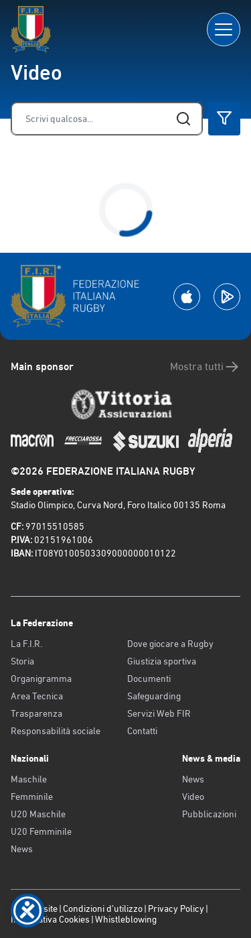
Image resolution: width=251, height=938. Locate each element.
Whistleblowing (126, 919)
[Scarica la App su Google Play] (227, 296)
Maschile (29, 779)
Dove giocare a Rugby (170, 643)
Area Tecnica (37, 696)
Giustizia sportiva (161, 661)
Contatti (142, 730)
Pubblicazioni (209, 814)
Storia (22, 661)
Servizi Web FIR (159, 713)
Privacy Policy (176, 908)
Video (193, 796)
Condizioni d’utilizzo (103, 908)
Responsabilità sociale (55, 730)
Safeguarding (154, 696)
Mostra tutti (205, 367)
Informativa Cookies (50, 919)
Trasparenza (36, 713)
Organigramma (41, 678)
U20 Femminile (41, 831)
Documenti (149, 678)
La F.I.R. (26, 643)
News (22, 848)
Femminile (32, 796)
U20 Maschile (38, 814)
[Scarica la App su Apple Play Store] (186, 296)
